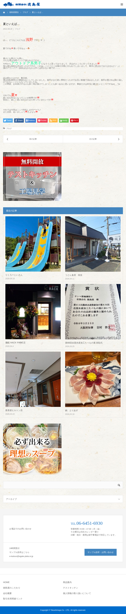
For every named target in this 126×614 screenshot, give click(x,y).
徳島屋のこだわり (11, 588)
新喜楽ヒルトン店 (14, 410)
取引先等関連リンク (12, 598)
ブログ (17, 29)
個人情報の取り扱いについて (77, 593)
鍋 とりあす (71, 410)
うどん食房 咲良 (73, 275)
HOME (6, 582)
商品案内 (67, 582)
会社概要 (7, 593)
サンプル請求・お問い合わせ (101, 552)
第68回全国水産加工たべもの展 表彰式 (83, 343)
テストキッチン (70, 588)
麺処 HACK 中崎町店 (15, 342)
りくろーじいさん (14, 275)
